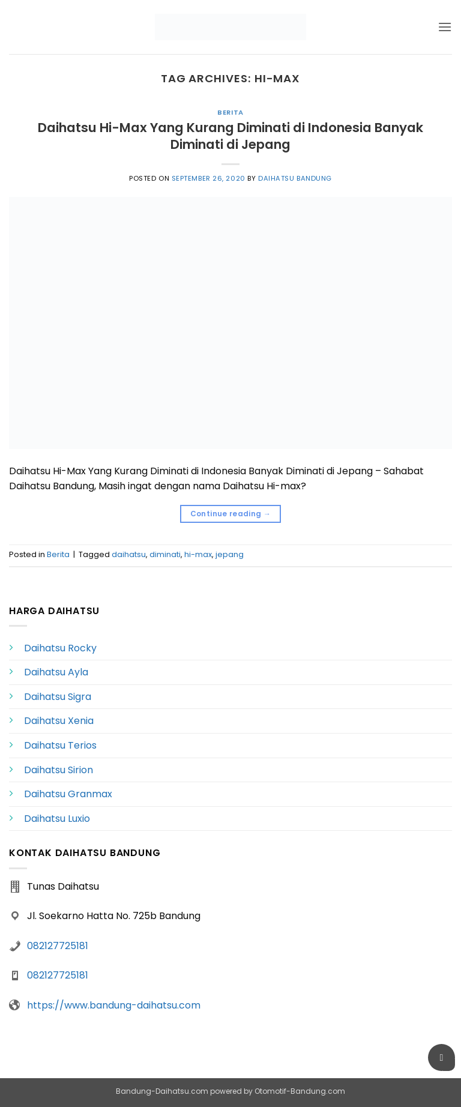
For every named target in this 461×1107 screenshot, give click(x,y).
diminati (165, 554)
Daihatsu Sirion (58, 770)
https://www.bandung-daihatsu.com (113, 1005)
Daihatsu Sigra (57, 697)
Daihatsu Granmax (68, 794)
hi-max (198, 554)
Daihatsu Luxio (57, 818)
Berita (230, 112)
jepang (229, 554)
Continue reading (230, 513)
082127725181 (57, 946)
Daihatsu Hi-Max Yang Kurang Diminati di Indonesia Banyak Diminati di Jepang (230, 136)
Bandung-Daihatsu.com (162, 1091)
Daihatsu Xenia (59, 721)
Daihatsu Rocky (60, 648)
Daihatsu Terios (60, 745)
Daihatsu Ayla (56, 672)
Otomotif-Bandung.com (300, 1091)
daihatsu (129, 554)
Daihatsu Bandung (295, 178)
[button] (445, 26)
